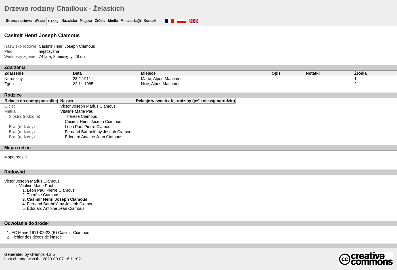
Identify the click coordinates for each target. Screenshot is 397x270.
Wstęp (40, 21)
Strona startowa (19, 21)
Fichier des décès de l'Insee (36, 237)
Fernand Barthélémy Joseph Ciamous (99, 131)
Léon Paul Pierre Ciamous (89, 126)
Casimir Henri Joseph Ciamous (93, 121)
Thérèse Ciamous (81, 116)
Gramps (37, 254)
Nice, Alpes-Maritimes (160, 83)
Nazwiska (69, 21)
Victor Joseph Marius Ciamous (88, 106)
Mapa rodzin (15, 157)
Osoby (53, 21)
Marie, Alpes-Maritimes (161, 78)
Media (113, 21)
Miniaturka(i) (131, 21)
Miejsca (86, 21)
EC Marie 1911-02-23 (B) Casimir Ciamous (50, 232)
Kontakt (150, 21)
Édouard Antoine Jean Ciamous (93, 137)
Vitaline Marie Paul (77, 111)
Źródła (100, 21)
